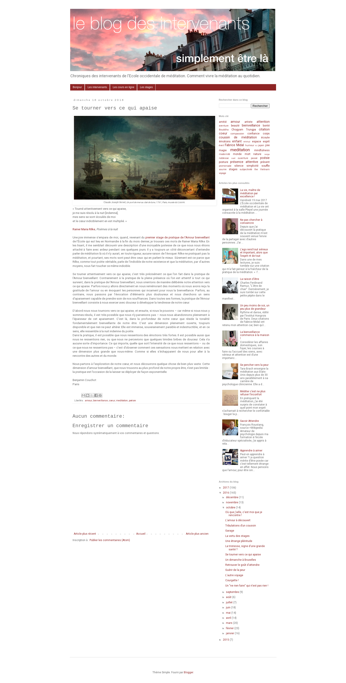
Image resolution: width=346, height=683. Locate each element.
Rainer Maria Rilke (84, 229)
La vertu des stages (237, 536)
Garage (229, 530)
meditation (122, 400)
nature (257, 154)
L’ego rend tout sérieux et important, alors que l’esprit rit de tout (254, 252)
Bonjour (77, 87)
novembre (232, 502)
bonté (266, 125)
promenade (225, 165)
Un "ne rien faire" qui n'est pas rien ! (246, 585)
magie (223, 150)
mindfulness (262, 150)
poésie (132, 400)
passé (254, 158)
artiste (248, 121)
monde (237, 154)
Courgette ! (232, 580)
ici (256, 145)
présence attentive (244, 162)
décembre (232, 497)
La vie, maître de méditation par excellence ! (250, 193)
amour (88, 400)
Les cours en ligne (123, 87)
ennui (247, 141)
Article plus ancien (197, 533)
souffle (265, 165)
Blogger (188, 672)
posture (223, 162)
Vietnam (265, 169)
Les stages (146, 87)
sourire (223, 169)
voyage (222, 173)
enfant (237, 141)
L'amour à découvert (237, 520)
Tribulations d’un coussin (240, 525)
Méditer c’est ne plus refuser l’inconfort (252, 393)
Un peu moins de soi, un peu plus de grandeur (254, 307)
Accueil (140, 533)
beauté (235, 125)
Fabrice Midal (234, 145)
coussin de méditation (238, 137)
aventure (224, 125)
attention (263, 122)
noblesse (224, 158)
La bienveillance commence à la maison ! (254, 335)
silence (238, 165)
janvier (230, 633)
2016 (226, 492)
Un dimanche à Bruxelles (240, 559)
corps (266, 133)
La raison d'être (249, 279)
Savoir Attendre (249, 421)
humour (249, 145)
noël (233, 158)
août (229, 597)
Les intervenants (97, 87)
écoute (265, 137)
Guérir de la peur (235, 570)
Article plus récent (85, 533)
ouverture (243, 158)
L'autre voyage (234, 575)
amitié (223, 121)
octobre (231, 507)
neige (267, 154)
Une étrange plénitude (238, 541)
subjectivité (246, 169)
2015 (226, 639)
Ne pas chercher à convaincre (251, 221)
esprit (266, 141)
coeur (112, 400)
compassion (237, 133)
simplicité (252, 165)
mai (228, 612)
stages (233, 169)
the (256, 169)
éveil (221, 145)
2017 (226, 487)
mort (247, 154)
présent (265, 162)
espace (256, 141)
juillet (229, 602)
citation (264, 129)
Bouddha (224, 129)
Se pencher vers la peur (254, 364)
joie (267, 145)
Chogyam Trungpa (243, 129)
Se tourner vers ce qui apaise (243, 554)
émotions (225, 141)
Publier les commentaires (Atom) (110, 540)
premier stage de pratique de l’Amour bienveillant (177, 237)
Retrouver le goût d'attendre (242, 564)
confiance (253, 133)
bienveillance (100, 400)
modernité (224, 154)
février (230, 628)
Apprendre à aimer (251, 450)
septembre (233, 592)
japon (261, 145)
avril (229, 617)
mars (229, 623)
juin (228, 607)
